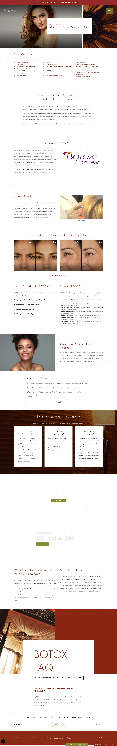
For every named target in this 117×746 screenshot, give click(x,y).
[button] (3, 743)
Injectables (60, 24)
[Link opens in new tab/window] (14, 725)
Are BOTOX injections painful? (82, 60)
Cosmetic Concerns (77, 718)
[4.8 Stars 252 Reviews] (94, 726)
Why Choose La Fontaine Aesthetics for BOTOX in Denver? (59, 66)
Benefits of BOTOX (21, 71)
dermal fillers (94, 352)
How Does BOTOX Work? (22, 62)
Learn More (43, 544)
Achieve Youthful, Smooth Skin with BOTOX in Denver (28, 60)
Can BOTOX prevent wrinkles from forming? (56, 73)
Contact (88, 718)
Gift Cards (83, 11)
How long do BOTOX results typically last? (85, 70)
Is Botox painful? (79, 74)
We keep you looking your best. (83, 76)
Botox (66, 24)
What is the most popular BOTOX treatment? (85, 64)
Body (46, 718)
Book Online (81, 744)
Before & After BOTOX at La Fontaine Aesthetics (27, 66)
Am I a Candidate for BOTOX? (23, 68)
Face (54, 24)
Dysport (47, 387)
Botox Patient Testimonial (22, 75)
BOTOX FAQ (49, 71)
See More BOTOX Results (58, 276)
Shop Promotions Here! (48, 2)
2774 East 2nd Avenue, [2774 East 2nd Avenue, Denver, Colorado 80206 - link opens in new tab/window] (25, 738)
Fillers (54, 387)
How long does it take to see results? (54, 75)
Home (51, 24)
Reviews (58, 718)
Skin (52, 718)
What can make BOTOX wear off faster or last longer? (87, 72)
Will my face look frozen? (81, 62)
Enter (58, 500)
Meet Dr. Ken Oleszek (51, 68)
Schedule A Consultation (52, 64)
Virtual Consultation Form (68, 2)
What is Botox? (20, 64)
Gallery (48, 62)
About (34, 718)
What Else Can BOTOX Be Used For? (54, 60)
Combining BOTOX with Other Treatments (26, 73)
